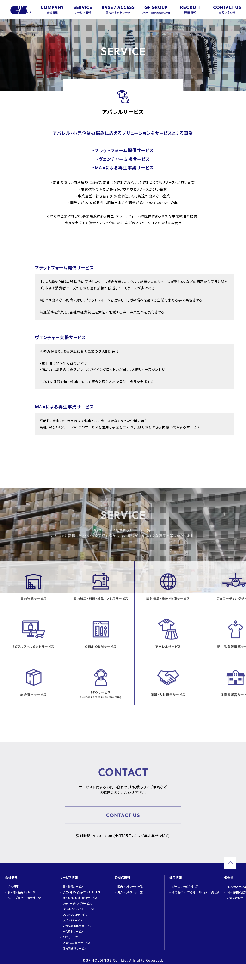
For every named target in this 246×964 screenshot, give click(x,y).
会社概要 (13, 883)
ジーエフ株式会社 (182, 883)
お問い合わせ (235, 894)
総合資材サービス (73, 928)
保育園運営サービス (74, 945)
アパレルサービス (72, 917)
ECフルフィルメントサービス (78, 905)
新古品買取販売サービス (77, 922)
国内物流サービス (73, 883)
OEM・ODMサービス (74, 911)
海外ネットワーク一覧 (129, 888)
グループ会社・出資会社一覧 (24, 894)
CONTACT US (123, 816)
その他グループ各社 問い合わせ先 (192, 888)
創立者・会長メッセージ (21, 888)
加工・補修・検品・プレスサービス (81, 888)
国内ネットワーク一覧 (129, 883)
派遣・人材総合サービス (76, 939)
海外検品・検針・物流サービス (80, 894)
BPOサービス (70, 933)
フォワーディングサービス (77, 900)
